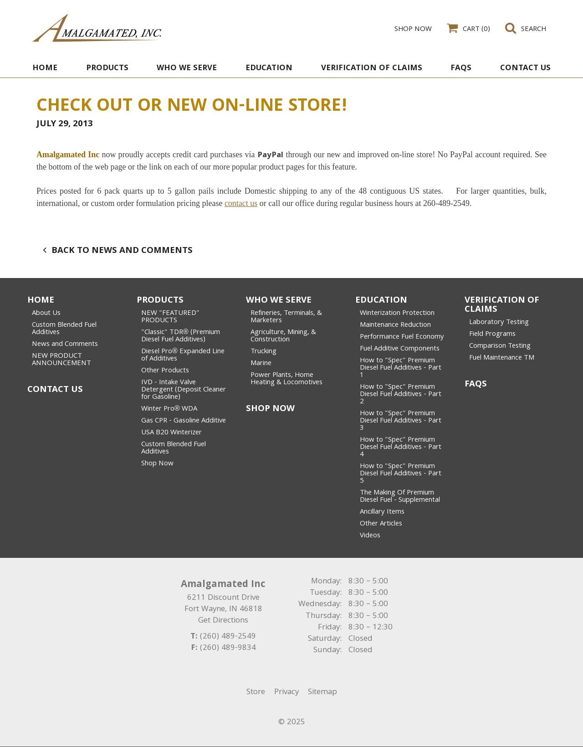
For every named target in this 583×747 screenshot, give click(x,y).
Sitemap (322, 692)
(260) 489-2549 (228, 637)
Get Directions (223, 621)
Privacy (286, 692)
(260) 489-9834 (228, 648)
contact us (241, 203)
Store (255, 692)
